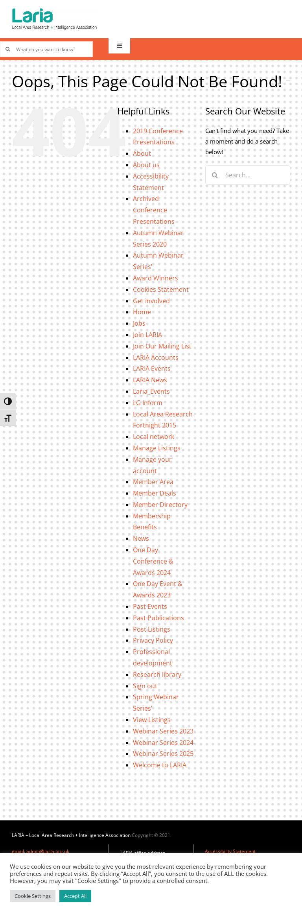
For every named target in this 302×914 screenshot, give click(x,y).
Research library (157, 674)
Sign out (145, 686)
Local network (153, 436)
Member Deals (154, 493)
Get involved (151, 301)
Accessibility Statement (230, 851)
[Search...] (247, 175)
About (142, 153)
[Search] (215, 175)
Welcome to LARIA (159, 765)
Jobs (139, 323)
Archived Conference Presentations (154, 210)
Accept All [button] (75, 895)
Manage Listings (156, 448)
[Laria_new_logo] (54, 11)
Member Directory (160, 504)
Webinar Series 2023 (163, 731)
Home (142, 312)
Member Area (153, 481)
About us (146, 164)
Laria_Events (151, 391)
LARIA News (150, 380)
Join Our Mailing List (162, 346)
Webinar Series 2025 (163, 753)
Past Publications (158, 618)
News (141, 538)
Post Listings (151, 629)
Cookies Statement (161, 289)
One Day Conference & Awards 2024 (153, 561)
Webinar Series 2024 (163, 742)
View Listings (152, 719)
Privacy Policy (153, 640)
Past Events (150, 606)
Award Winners (155, 278)
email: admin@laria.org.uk (40, 851)
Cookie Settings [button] (33, 895)
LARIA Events (152, 368)
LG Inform (147, 402)
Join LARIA (147, 334)
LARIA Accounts (156, 357)
